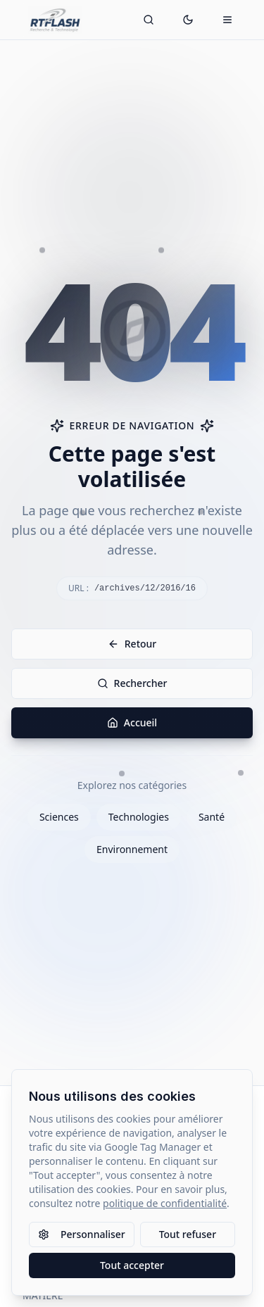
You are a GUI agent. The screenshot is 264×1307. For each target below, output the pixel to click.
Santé (212, 816)
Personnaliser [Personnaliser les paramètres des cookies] (81, 1234)
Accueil (132, 722)
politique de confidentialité (165, 1203)
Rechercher (132, 683)
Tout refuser (187, 1234)
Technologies (138, 816)
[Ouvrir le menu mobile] (227, 20)
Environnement (132, 849)
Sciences (59, 816)
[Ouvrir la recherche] (148, 20)
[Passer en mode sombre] (188, 20)
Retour (132, 643)
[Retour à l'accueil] (55, 20)
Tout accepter (132, 1265)
